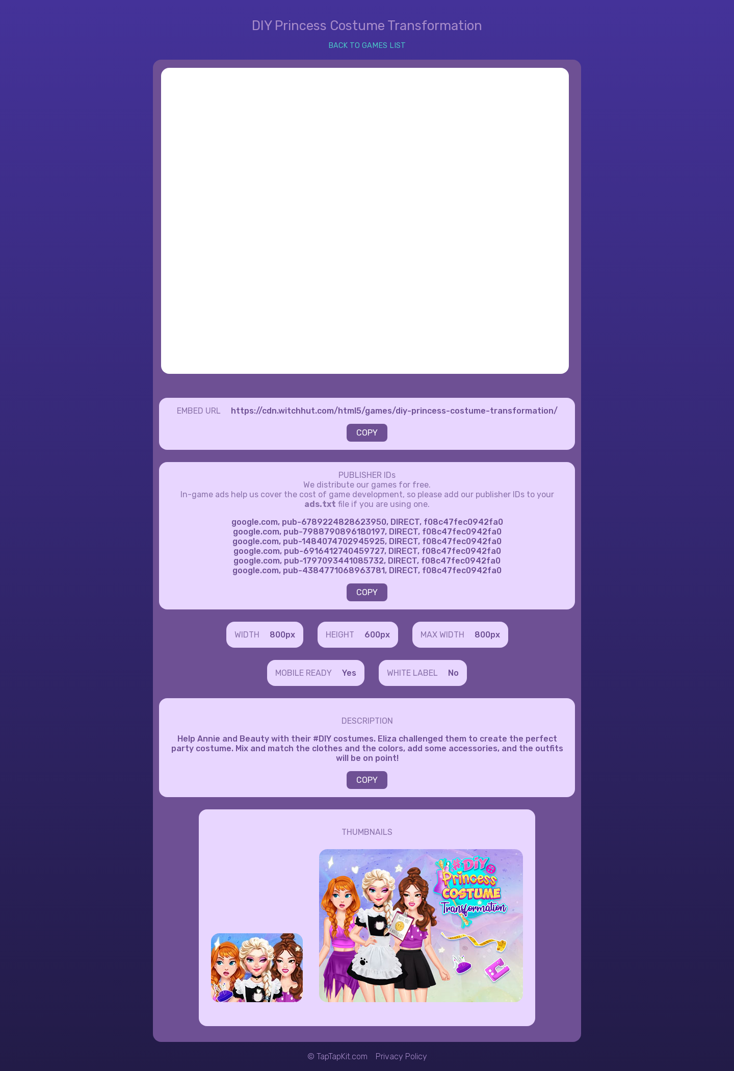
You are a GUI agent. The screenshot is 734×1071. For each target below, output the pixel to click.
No (453, 673)
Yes (349, 673)
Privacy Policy (401, 1056)
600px (377, 635)
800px (282, 635)
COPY (367, 433)
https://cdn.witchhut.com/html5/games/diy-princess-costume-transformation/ (394, 411)
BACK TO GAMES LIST (367, 45)
